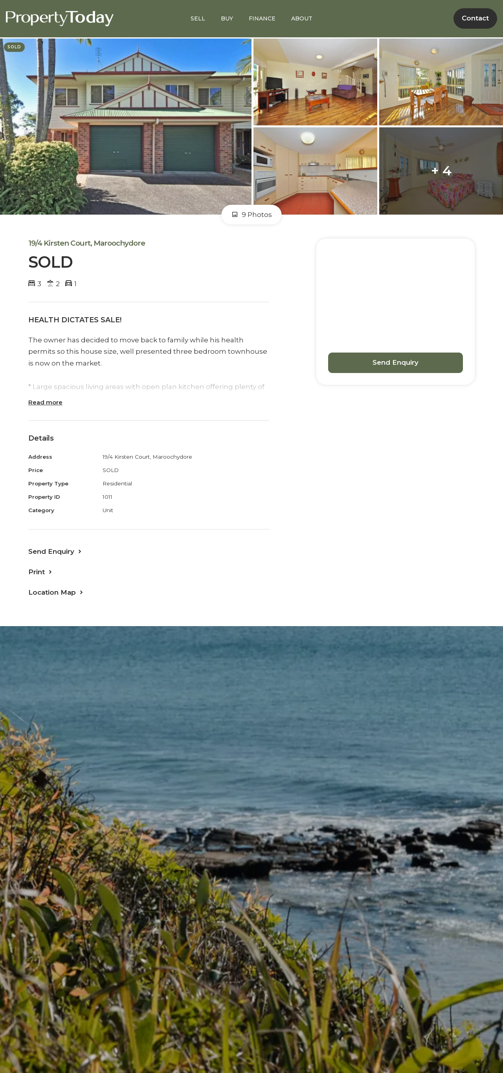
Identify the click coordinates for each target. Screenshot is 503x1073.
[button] (40, 572)
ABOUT (301, 18)
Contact (475, 18)
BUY (227, 18)
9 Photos (251, 215)
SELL (198, 18)
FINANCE (262, 18)
